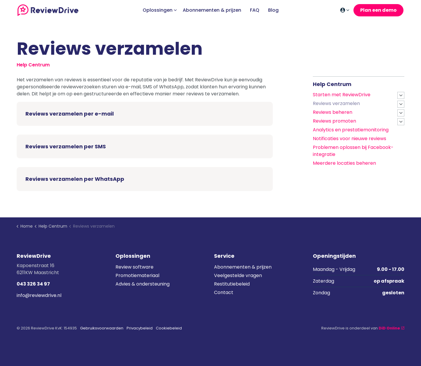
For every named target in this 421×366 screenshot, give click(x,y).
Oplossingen (157, 10)
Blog (273, 10)
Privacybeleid (140, 328)
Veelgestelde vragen (238, 275)
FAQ (254, 10)
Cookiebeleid (169, 328)
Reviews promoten (334, 121)
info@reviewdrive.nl (39, 295)
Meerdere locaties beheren (344, 163)
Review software (134, 267)
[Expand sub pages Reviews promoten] (400, 121)
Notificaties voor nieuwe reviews (349, 138)
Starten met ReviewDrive (341, 94)
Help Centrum (332, 84)
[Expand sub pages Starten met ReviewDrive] (400, 95)
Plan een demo (378, 10)
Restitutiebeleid (232, 284)
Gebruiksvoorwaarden (101, 328)
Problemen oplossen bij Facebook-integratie (353, 151)
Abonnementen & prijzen (212, 10)
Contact (223, 292)
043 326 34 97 (33, 284)
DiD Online (391, 328)
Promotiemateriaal (137, 275)
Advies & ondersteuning (142, 284)
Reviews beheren (332, 112)
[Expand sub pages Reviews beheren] (400, 112)
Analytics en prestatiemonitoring (351, 129)
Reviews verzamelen (336, 103)
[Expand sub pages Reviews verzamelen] (400, 104)
